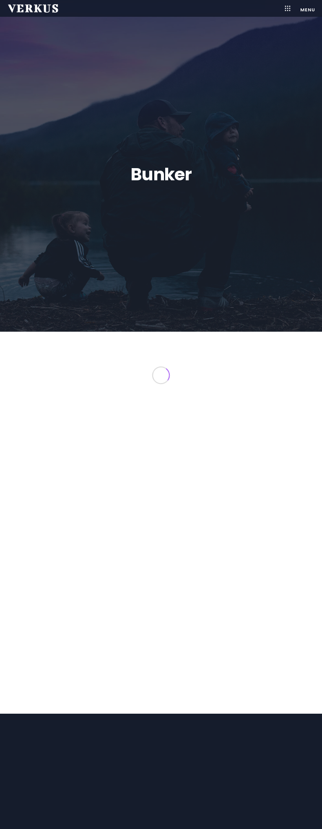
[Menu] (304, 8)
